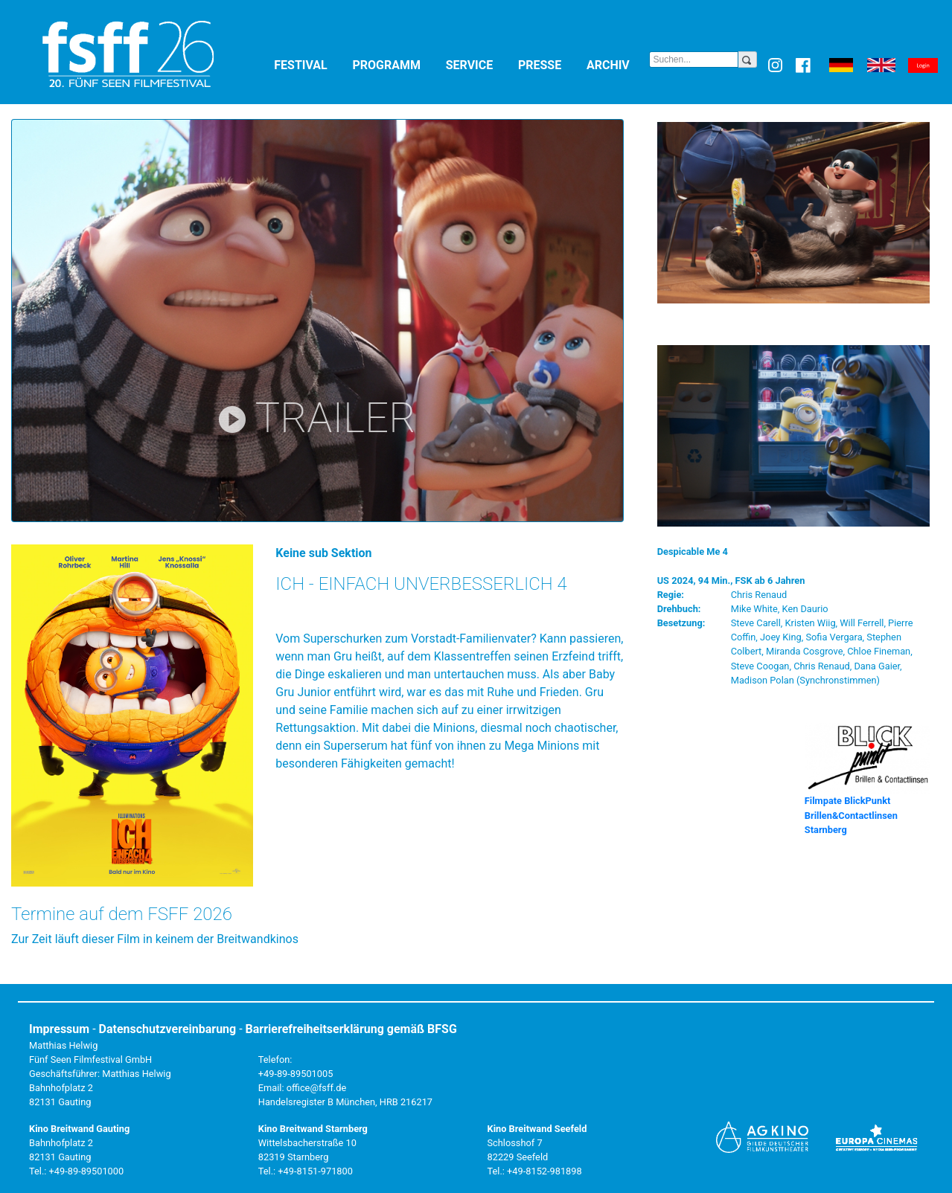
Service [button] (479, 64)
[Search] (694, 59)
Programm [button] (395, 64)
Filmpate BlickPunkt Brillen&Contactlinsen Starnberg (851, 815)
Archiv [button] (618, 64)
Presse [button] (549, 64)
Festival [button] (310, 64)
